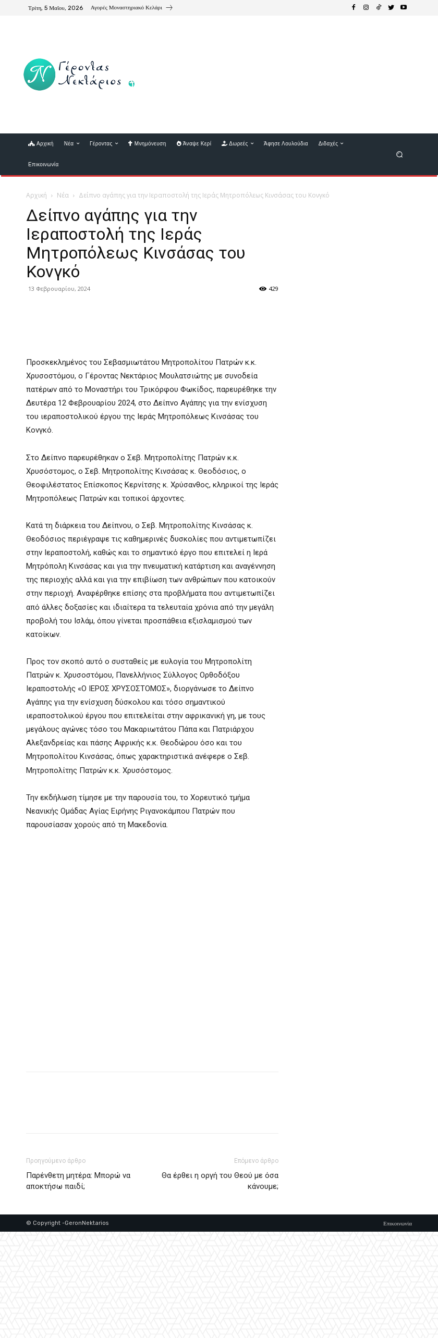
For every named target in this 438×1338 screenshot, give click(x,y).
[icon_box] (132, 9)
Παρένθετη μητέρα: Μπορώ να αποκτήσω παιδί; (78, 1287)
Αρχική (36, 195)
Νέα (63, 195)
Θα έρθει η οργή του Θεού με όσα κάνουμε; (220, 1287)
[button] (400, 154)
